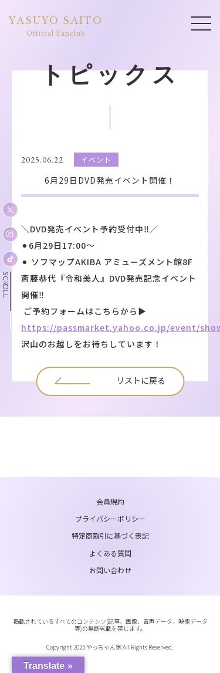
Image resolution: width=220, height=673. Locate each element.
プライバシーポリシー (110, 518)
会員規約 (110, 501)
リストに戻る (140, 380)
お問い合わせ (110, 570)
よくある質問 (110, 553)
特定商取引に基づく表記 (110, 535)
